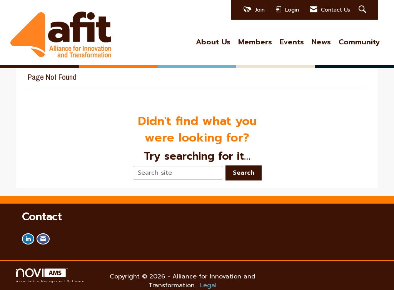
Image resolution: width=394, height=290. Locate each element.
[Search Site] (363, 10)
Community (359, 42)
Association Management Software (50, 275)
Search (243, 172)
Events (292, 42)
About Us (213, 42)
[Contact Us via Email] (43, 238)
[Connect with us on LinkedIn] (28, 238)
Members (255, 42)
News (321, 42)
